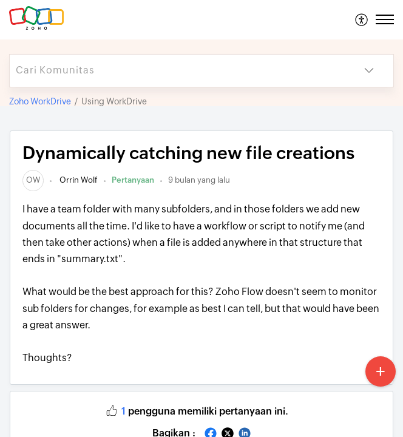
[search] (177, 71)
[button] (362, 19)
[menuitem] (362, 19)
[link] (33, 180)
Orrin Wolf (78, 180)
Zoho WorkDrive (40, 101)
